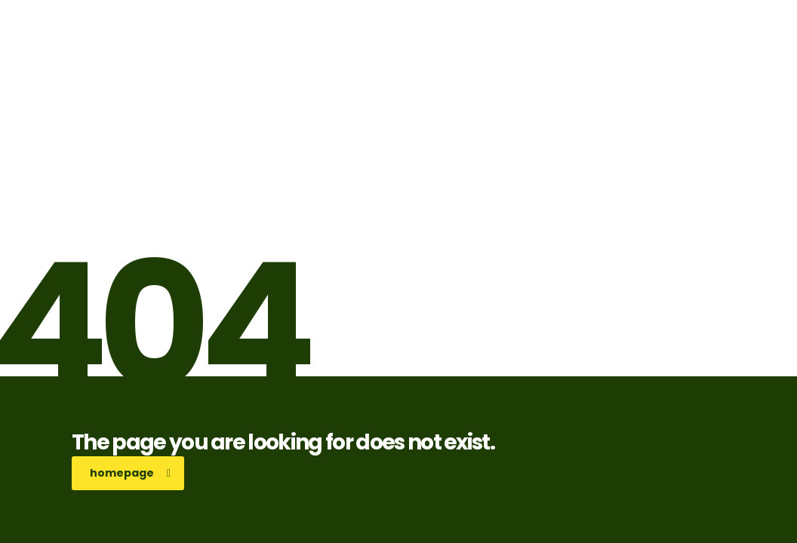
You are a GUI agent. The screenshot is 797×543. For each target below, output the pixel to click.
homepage (130, 472)
